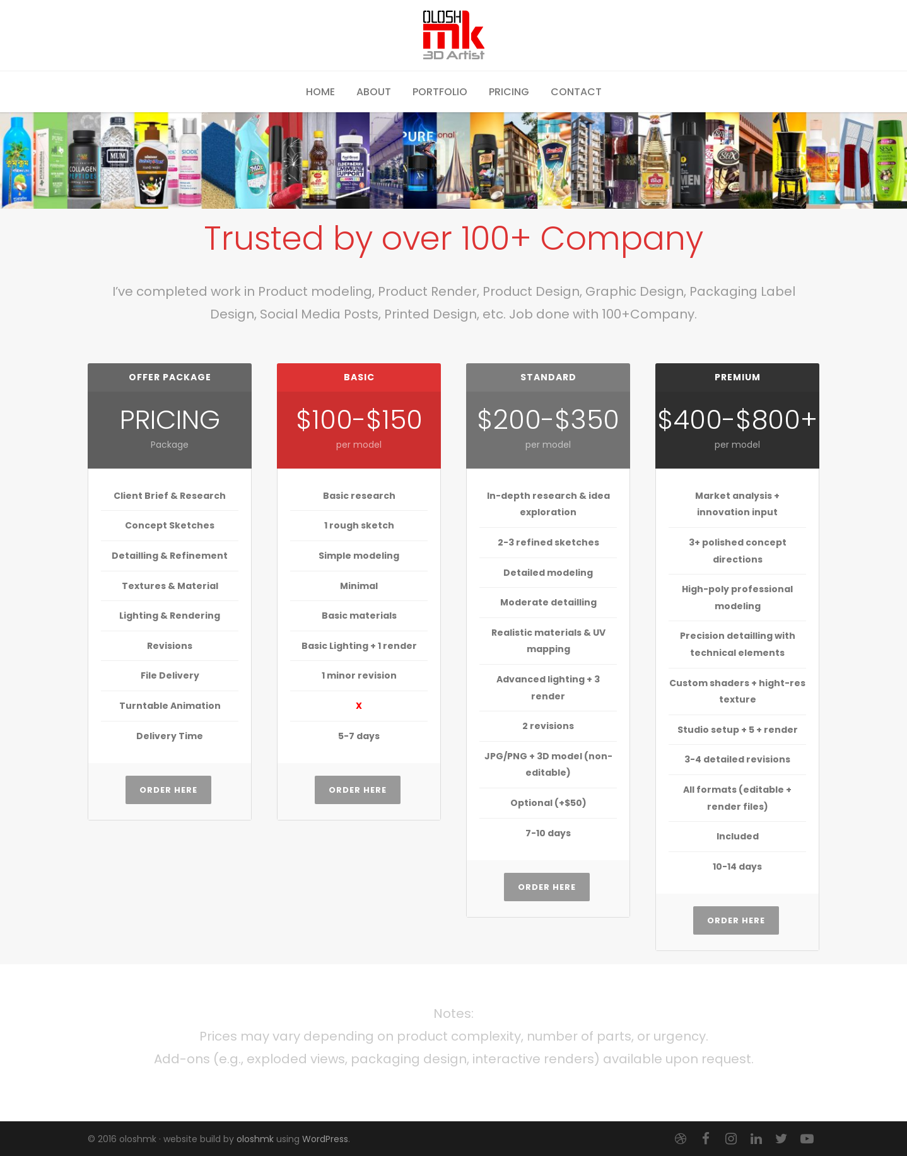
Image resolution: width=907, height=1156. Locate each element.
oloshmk (255, 1139)
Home (320, 92)
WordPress (325, 1139)
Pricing (509, 92)
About (373, 92)
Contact (576, 92)
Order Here (168, 790)
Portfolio (440, 92)
